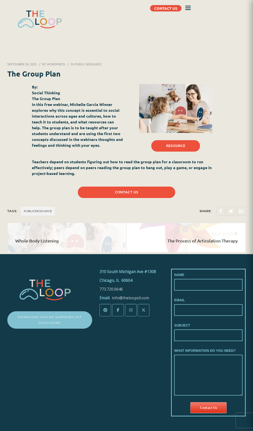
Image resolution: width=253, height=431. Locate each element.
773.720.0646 (111, 289)
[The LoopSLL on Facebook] (118, 310)
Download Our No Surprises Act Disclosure (50, 320)
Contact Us (208, 407)
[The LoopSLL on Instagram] (131, 310)
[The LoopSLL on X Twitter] (143, 310)
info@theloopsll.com (130, 298)
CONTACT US (165, 8)
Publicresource (38, 211)
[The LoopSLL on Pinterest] (105, 310)
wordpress (56, 64)
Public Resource (87, 64)
